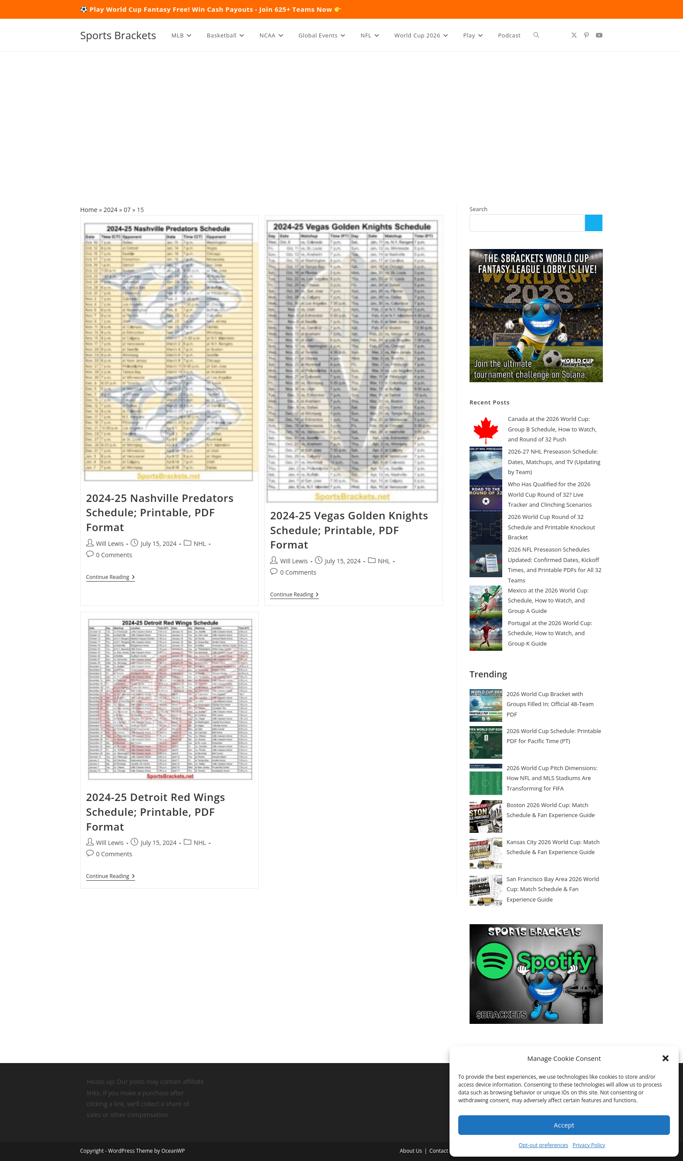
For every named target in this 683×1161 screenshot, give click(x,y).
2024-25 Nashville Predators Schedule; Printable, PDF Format (160, 512)
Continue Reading (110, 578)
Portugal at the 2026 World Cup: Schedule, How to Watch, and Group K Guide (550, 633)
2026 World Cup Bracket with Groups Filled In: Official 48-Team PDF (550, 704)
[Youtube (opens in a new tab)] (599, 35)
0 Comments (114, 555)
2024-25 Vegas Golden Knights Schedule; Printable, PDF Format (349, 530)
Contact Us (442, 1150)
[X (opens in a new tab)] (574, 35)
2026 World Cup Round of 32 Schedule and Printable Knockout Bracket (551, 527)
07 (127, 209)
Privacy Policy (588, 1145)
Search (478, 209)
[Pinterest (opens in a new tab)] (586, 35)
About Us (411, 1150)
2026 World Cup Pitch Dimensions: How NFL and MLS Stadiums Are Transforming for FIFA (552, 778)
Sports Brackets (118, 35)
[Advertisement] (341, 117)
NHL (200, 543)
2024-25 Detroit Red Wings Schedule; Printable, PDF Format (156, 810)
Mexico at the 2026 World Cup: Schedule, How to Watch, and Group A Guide (548, 600)
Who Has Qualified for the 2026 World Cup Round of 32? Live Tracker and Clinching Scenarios (550, 494)
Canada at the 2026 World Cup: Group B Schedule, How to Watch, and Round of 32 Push (552, 429)
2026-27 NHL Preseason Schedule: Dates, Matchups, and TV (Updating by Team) (554, 462)
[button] (665, 1058)
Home (89, 209)
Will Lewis (110, 543)
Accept (564, 1125)
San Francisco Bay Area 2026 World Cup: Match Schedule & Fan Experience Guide (553, 889)
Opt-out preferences (543, 1145)
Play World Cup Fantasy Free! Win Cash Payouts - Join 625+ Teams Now (216, 9)
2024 (111, 209)
